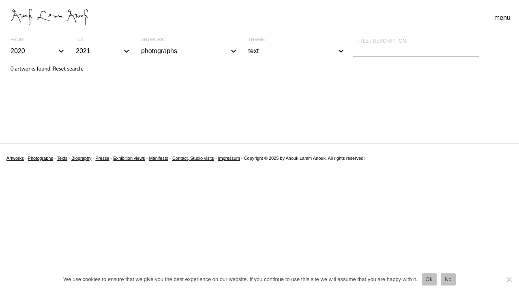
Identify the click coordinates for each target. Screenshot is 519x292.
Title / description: (381, 41)
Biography (81, 158)
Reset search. (68, 68)
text (296, 51)
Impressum (229, 158)
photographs (189, 51)
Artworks (15, 158)
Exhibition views (129, 158)
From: (18, 40)
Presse (102, 158)
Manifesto (158, 158)
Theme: (256, 40)
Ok (429, 279)
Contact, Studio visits (193, 158)
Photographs (40, 158)
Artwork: (153, 40)
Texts (62, 158)
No (448, 279)
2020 (38, 51)
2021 (103, 51)
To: (79, 40)
